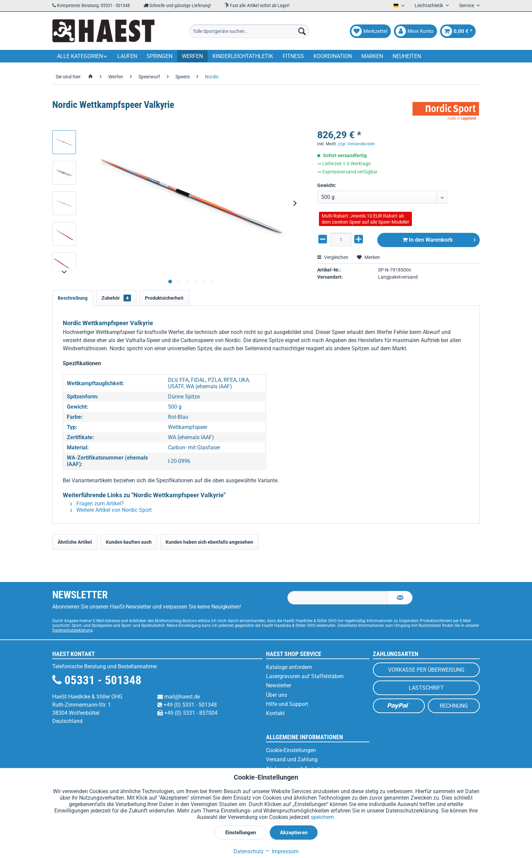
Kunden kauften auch (129, 542)
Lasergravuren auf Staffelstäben (305, 676)
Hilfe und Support (287, 704)
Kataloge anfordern (289, 667)
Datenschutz (248, 851)
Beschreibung (73, 298)
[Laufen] (127, 56)
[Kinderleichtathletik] (243, 56)
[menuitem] (249, 31)
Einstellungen (240, 832)
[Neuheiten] (407, 56)
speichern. (323, 817)
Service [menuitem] (467, 5)
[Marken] (372, 56)
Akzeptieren (293, 832)
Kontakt (275, 713)
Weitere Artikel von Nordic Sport (111, 510)
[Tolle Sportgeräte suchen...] (249, 31)
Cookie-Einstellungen (291, 750)
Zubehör (116, 298)
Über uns (276, 695)
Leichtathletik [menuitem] (429, 5)
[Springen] (159, 56)
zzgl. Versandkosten (356, 144)
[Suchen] (302, 31)
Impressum (282, 851)
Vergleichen (332, 257)
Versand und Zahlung (292, 759)
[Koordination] (333, 56)
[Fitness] (293, 56)
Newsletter (278, 685)
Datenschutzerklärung (72, 630)
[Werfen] (192, 56)
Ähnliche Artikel (75, 542)
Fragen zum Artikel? (97, 503)
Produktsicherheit (164, 298)
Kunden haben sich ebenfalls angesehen (209, 542)
